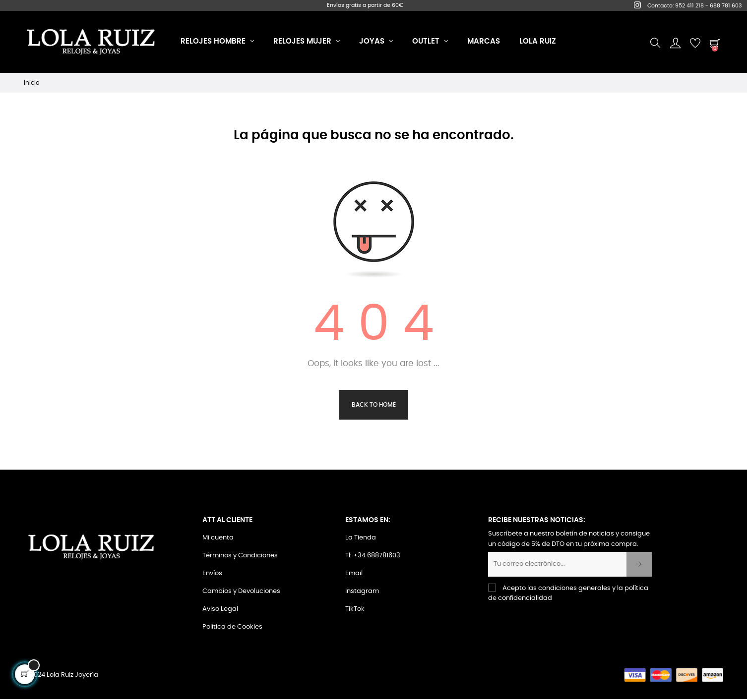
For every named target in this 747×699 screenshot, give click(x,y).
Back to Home (374, 405)
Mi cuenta (218, 538)
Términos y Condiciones (240, 555)
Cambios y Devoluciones (241, 591)
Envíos (212, 573)
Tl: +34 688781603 (372, 555)
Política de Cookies (232, 627)
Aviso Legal (220, 609)
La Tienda (360, 538)
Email (354, 573)
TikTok (355, 609)
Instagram (362, 591)
